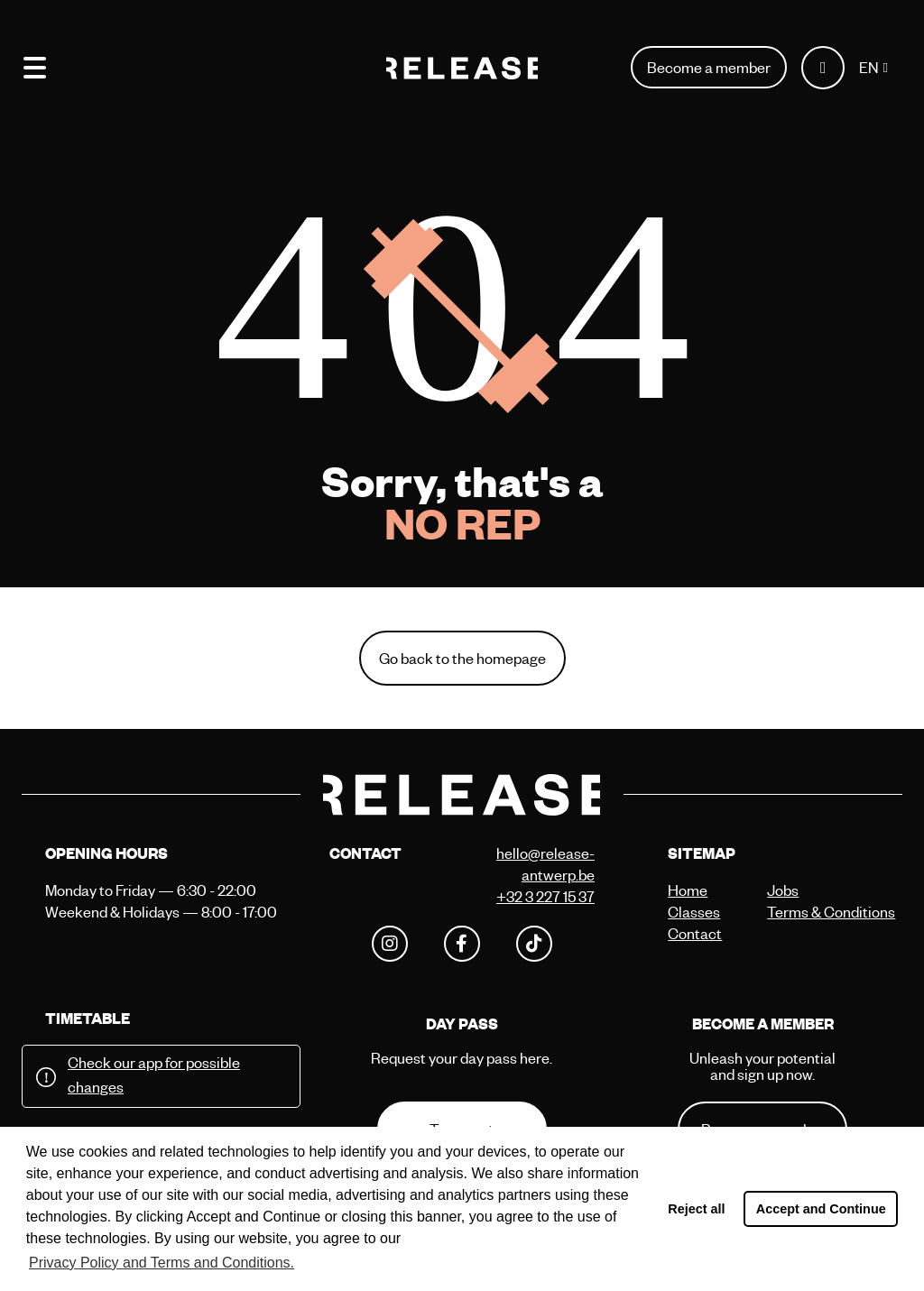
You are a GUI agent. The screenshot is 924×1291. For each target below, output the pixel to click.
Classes (694, 911)
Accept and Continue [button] (821, 1209)
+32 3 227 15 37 (545, 896)
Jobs (783, 890)
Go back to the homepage (462, 658)
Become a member (709, 67)
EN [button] (868, 67)
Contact (695, 933)
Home (687, 890)
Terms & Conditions (812, 911)
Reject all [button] (696, 1209)
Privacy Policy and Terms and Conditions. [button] (161, 1262)
